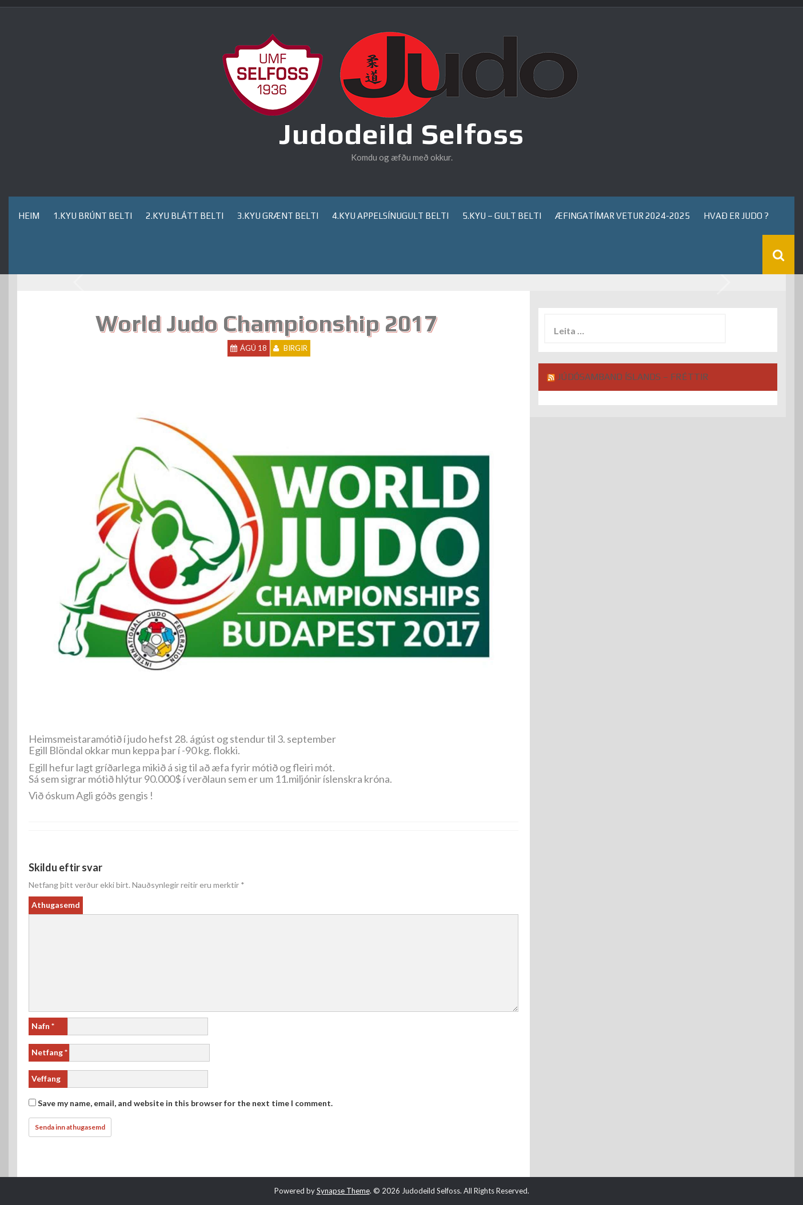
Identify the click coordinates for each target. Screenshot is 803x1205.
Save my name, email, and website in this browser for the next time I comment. (185, 1103)
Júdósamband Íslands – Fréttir (633, 376)
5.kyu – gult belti (501, 216)
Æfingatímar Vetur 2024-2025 (622, 216)
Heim (28, 216)
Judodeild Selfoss (401, 133)
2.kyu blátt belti (184, 216)
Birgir (295, 348)
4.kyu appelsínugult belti (390, 216)
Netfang (49, 1052)
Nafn (42, 1026)
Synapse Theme (343, 1190)
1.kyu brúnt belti (92, 216)
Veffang (46, 1078)
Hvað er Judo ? (736, 216)
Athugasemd (55, 905)
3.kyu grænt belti (277, 216)
